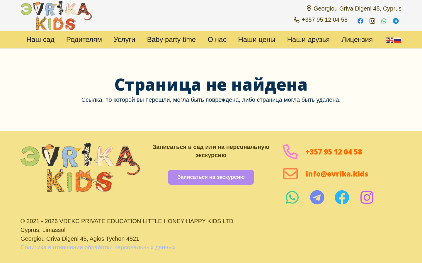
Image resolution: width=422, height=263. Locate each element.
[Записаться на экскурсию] (211, 177)
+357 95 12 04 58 (334, 152)
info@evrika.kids (337, 174)
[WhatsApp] (384, 21)
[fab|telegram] (317, 197)
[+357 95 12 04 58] (294, 151)
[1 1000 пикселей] (56, 15)
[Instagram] (372, 21)
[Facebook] (360, 21)
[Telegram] (395, 21)
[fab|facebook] (342, 197)
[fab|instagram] (367, 197)
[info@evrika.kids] (294, 173)
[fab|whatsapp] (292, 197)
